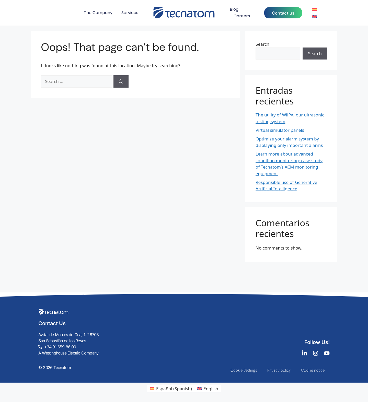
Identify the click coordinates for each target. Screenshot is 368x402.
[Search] (121, 81)
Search (262, 44)
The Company (98, 13)
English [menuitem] (210, 389)
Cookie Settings (244, 370)
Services (129, 13)
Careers (242, 16)
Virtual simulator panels (280, 130)
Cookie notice (313, 370)
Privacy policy (279, 370)
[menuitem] (314, 9)
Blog (234, 9)
